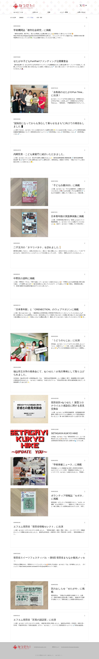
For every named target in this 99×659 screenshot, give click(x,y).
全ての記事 (13, 17)
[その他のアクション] (85, 26)
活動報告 (21, 17)
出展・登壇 (39, 17)
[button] (86, 18)
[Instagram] (83, 5)
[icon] (86, 5)
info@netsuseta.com (40, 647)
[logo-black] (81, 5)
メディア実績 (30, 17)
